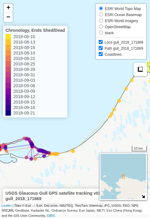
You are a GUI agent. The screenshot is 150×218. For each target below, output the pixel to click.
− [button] (8, 17)
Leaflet (7, 205)
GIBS (51, 215)
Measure (140, 69)
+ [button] (8, 8)
